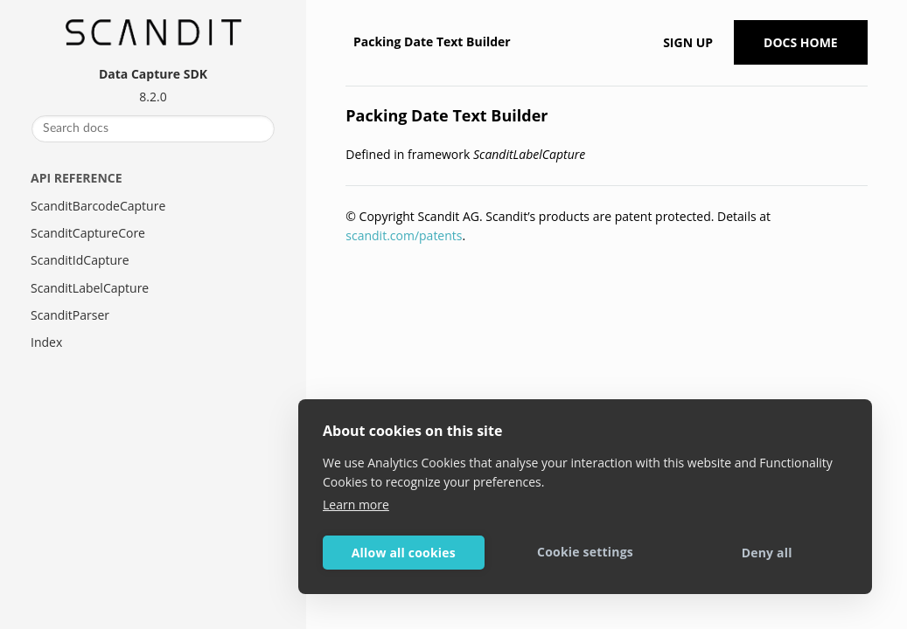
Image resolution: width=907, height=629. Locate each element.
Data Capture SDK (153, 74)
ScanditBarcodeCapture (98, 205)
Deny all (767, 552)
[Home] (347, 42)
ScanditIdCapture (80, 260)
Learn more (356, 504)
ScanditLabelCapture (90, 288)
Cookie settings (585, 551)
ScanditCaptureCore (88, 233)
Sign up (688, 42)
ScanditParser (70, 315)
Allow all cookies (404, 552)
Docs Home (801, 42)
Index (46, 342)
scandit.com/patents (403, 235)
